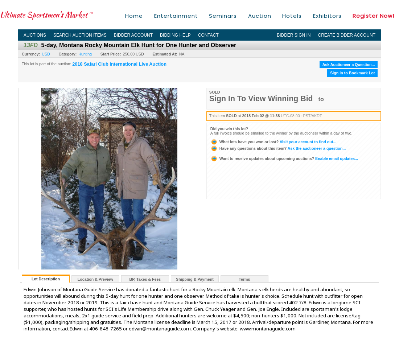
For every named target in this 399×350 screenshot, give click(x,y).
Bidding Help (175, 35)
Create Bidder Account (346, 35)
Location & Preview (95, 279)
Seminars (223, 16)
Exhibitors (327, 16)
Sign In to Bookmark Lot (352, 73)
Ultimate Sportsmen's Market (46, 14)
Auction (259, 16)
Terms (244, 279)
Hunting (85, 54)
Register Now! (373, 16)
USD (46, 54)
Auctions (35, 35)
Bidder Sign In (293, 35)
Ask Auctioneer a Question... (348, 64)
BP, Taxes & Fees (145, 279)
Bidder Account (133, 35)
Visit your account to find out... (273, 142)
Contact (208, 35)
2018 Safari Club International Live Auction (119, 64)
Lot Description (46, 279)
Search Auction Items (80, 35)
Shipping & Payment (195, 279)
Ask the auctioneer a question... (278, 148)
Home (134, 16)
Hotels (292, 16)
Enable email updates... (284, 158)
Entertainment (176, 16)
